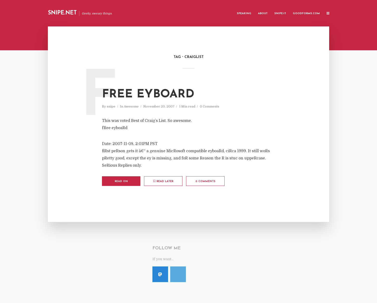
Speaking (244, 13)
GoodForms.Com (306, 13)
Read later (163, 181)
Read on (121, 181)
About (263, 13)
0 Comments (209, 106)
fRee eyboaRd (148, 94)
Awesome (131, 106)
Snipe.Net (62, 13)
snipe (111, 106)
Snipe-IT (280, 13)
